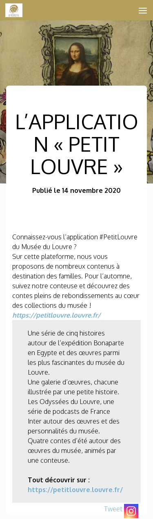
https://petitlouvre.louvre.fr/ (56, 315)
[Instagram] (131, 511)
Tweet (113, 509)
